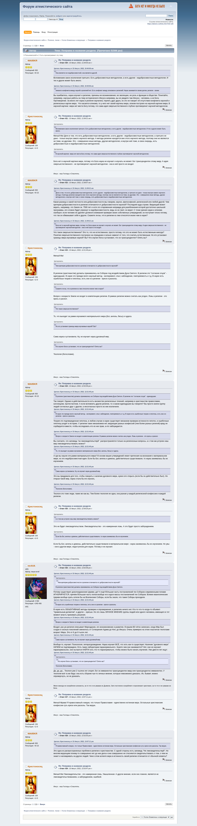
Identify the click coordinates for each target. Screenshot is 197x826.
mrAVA (31, 565)
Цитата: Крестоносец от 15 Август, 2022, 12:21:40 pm (74, 392)
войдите (59, 16)
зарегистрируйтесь (73, 16)
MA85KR (32, 60)
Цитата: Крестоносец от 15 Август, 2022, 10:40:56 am (74, 68)
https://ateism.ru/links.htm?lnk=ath (160, 24)
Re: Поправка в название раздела (74, 60)
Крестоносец (35, 116)
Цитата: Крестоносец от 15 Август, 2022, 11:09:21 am (74, 188)
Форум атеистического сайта (47, 6)
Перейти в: (136, 817)
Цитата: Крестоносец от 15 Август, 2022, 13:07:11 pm (74, 741)
